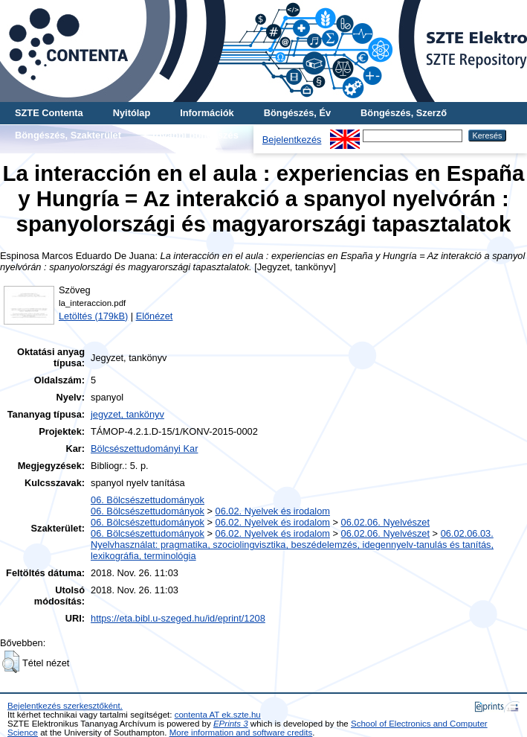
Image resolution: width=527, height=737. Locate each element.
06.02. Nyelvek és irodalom (273, 511)
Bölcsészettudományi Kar (144, 448)
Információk (207, 112)
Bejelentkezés (292, 139)
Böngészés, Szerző (404, 112)
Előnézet (154, 316)
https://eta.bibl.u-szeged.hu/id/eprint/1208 (178, 618)
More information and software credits (241, 732)
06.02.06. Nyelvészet (385, 522)
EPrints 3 (230, 723)
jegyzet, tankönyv (127, 414)
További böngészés (195, 135)
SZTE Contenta (49, 112)
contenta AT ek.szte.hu (218, 714)
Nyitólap (131, 112)
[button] (10, 662)
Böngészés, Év (297, 112)
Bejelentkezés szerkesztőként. (65, 705)
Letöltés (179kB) (93, 316)
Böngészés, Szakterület (68, 135)
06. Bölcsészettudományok (147, 499)
